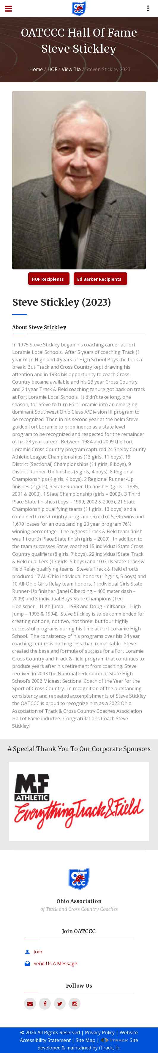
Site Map (85, 1040)
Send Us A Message (55, 963)
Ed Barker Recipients (99, 279)
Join (38, 951)
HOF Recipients (48, 279)
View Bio (71, 69)
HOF (52, 69)
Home (36, 69)
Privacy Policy (100, 1032)
